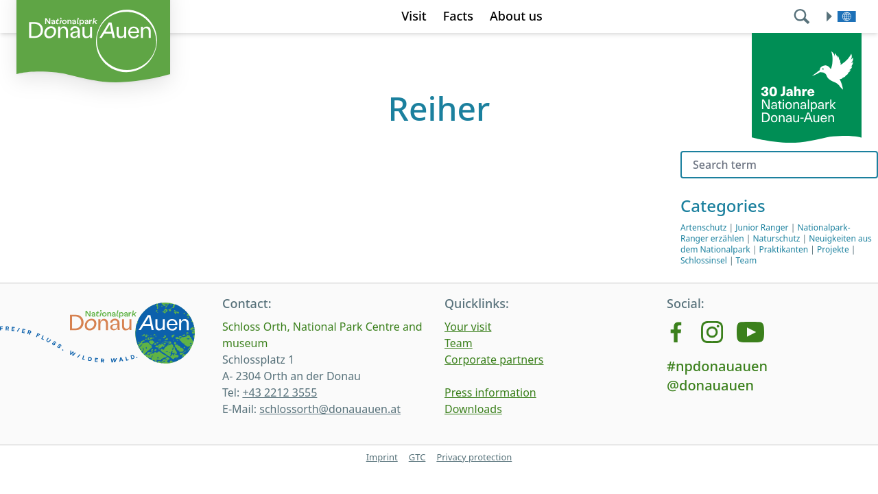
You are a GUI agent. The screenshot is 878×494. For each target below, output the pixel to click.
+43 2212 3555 (279, 392)
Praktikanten (784, 249)
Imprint (382, 457)
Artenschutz (703, 227)
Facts (458, 16)
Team (746, 260)
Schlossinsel (703, 260)
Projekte (833, 249)
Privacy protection (474, 457)
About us (516, 16)
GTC (417, 457)
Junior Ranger (761, 227)
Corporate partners (494, 359)
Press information (490, 392)
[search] (803, 16)
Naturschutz (776, 238)
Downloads (473, 408)
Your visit (467, 326)
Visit (413, 16)
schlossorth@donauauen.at (330, 408)
